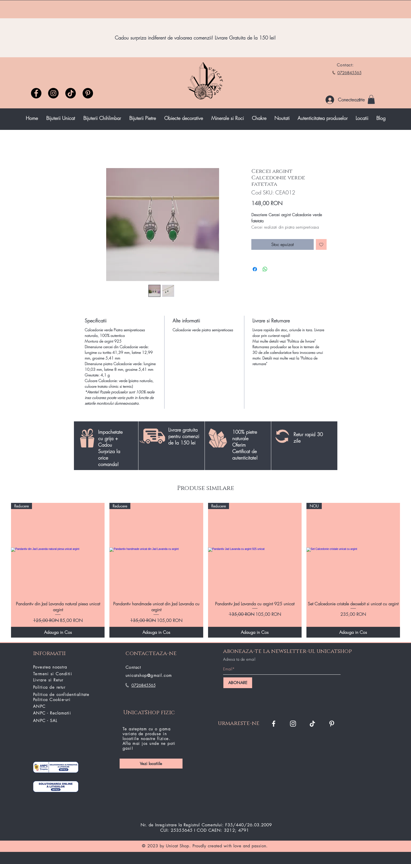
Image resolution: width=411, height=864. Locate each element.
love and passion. (250, 846)
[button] (371, 99)
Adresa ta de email (239, 659)
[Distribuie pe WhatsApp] (265, 269)
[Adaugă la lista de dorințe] (321, 244)
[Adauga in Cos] (58, 632)
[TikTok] (312, 724)
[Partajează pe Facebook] (255, 269)
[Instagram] (53, 93)
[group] (205, 570)
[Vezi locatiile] (151, 764)
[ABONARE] (237, 682)
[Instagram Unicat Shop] (293, 724)
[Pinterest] (88, 93)
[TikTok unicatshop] (70, 93)
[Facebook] (36, 93)
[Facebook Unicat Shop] (274, 724)
